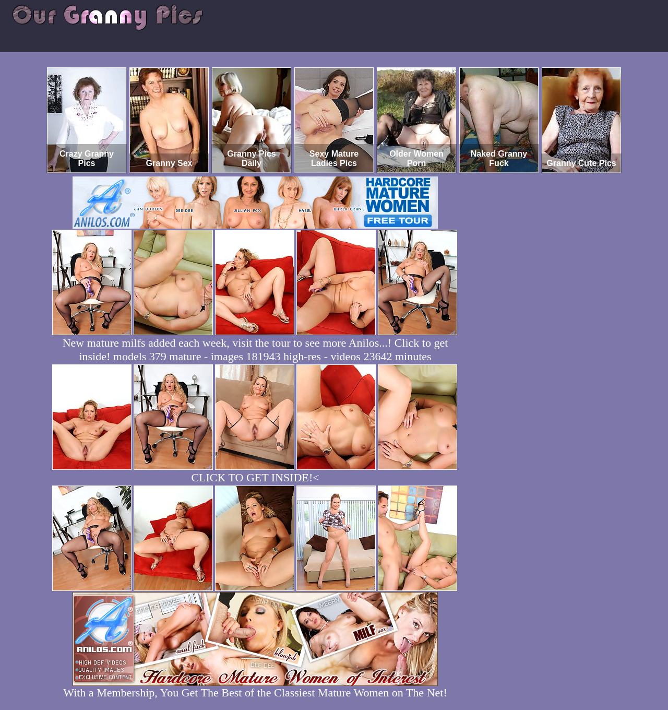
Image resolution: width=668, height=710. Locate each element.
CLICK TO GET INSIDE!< (255, 477)
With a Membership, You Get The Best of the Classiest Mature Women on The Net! (255, 687)
